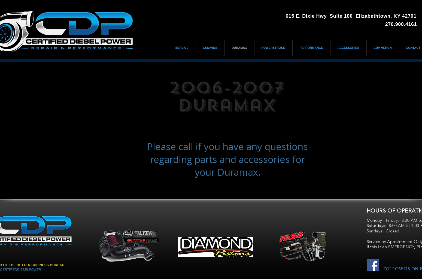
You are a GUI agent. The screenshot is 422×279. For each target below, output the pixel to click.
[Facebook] (373, 265)
